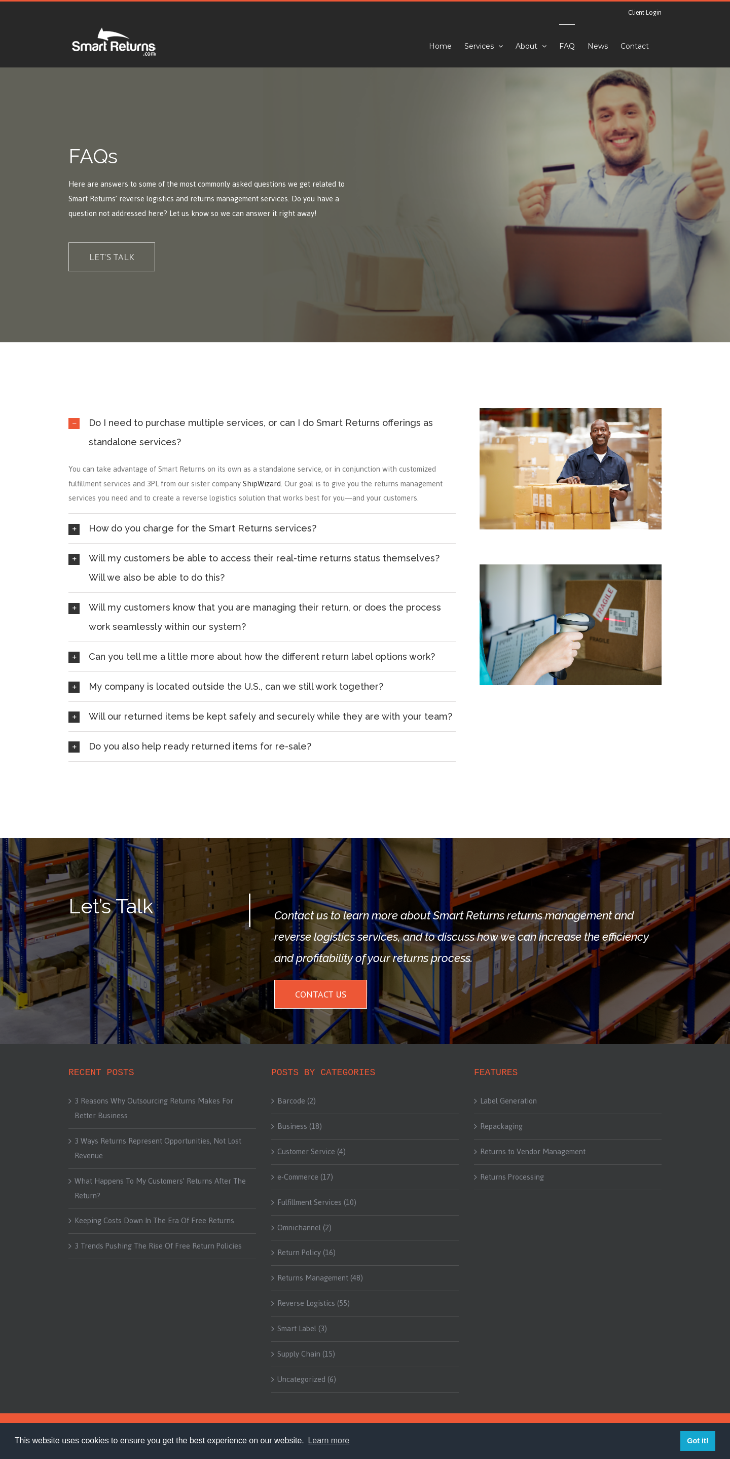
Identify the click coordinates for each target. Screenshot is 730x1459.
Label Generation (508, 1101)
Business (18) (299, 1126)
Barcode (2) (296, 1101)
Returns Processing (512, 1177)
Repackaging (501, 1126)
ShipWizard (262, 483)
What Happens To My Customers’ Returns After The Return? (160, 1188)
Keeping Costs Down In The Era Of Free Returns (154, 1221)
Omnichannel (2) (304, 1228)
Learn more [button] (328, 1440)
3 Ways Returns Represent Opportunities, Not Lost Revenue (158, 1148)
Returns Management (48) (320, 1278)
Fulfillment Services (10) (316, 1202)
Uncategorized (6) (306, 1379)
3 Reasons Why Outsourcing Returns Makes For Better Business (154, 1108)
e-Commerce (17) (305, 1177)
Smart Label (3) (302, 1329)
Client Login (645, 13)
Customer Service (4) (311, 1152)
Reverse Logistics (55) (313, 1303)
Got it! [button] (697, 1441)
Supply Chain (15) (306, 1354)
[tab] (262, 432)
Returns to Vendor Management (533, 1152)
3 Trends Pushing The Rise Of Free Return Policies (158, 1246)
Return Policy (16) (306, 1253)
